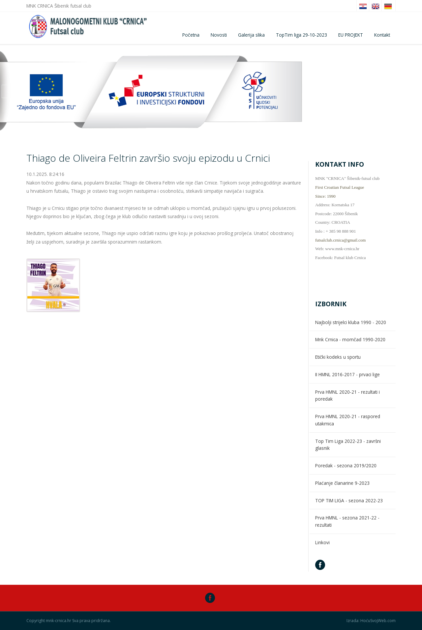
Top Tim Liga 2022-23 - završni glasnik (348, 444)
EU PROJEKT (350, 35)
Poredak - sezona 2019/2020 (346, 465)
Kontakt (382, 35)
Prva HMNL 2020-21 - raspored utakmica (347, 420)
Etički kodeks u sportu (338, 357)
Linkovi (322, 542)
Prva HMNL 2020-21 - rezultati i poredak (347, 395)
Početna (190, 35)
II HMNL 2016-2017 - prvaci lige (347, 374)
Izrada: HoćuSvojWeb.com (371, 620)
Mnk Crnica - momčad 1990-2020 (350, 339)
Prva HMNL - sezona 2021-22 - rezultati (347, 521)
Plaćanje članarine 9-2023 (342, 483)
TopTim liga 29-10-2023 (301, 35)
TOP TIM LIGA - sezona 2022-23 (349, 500)
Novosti (219, 35)
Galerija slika (251, 35)
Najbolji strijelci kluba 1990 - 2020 (350, 322)
